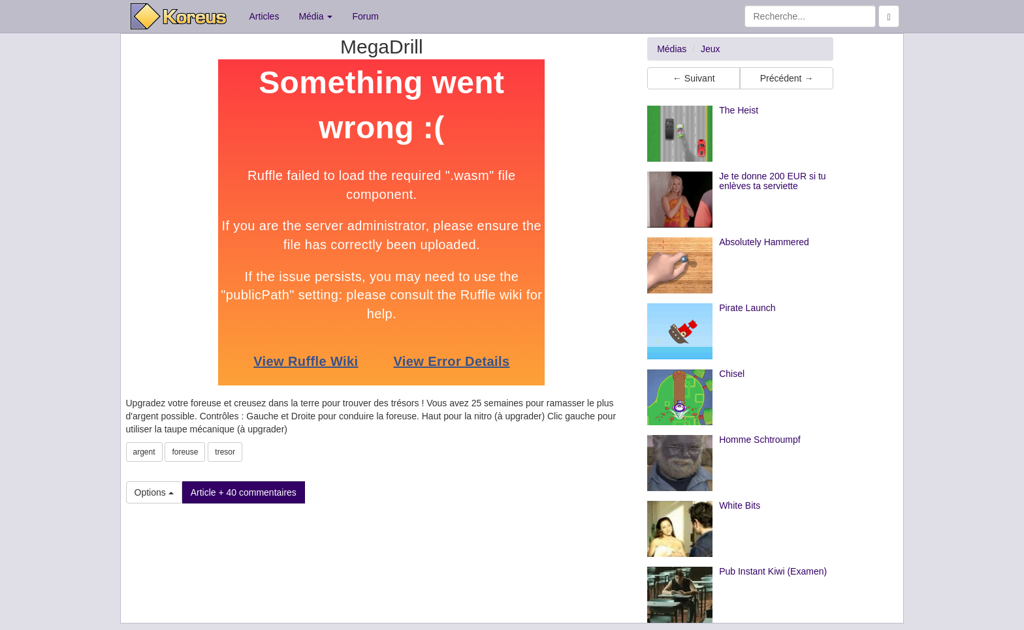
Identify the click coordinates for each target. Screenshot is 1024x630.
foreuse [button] (185, 452)
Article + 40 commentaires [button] (243, 492)
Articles (264, 16)
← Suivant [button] (694, 78)
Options (154, 492)
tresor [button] (225, 452)
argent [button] (144, 452)
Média (315, 16)
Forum (365, 16)
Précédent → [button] (787, 78)
